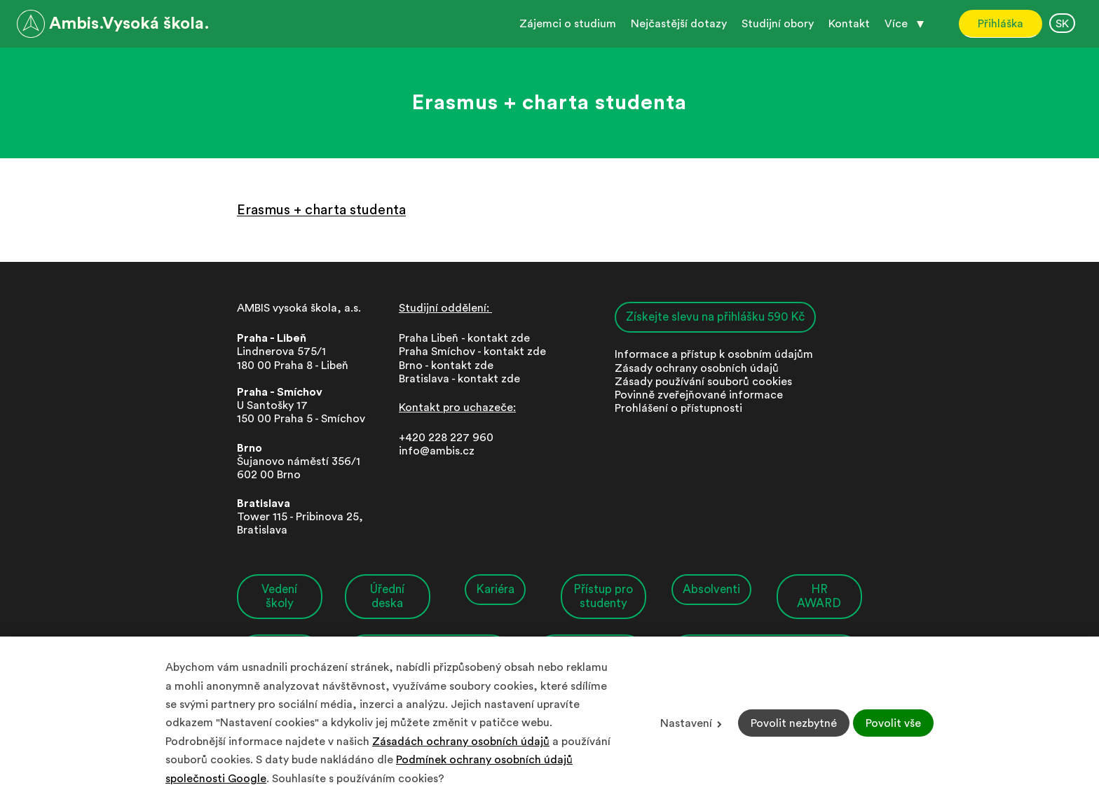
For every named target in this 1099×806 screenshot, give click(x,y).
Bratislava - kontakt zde (459, 378)
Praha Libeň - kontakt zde (467, 338)
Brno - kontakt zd (443, 365)
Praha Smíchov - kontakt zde (472, 351)
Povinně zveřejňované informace (699, 395)
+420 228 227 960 (446, 437)
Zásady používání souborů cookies (703, 381)
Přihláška (1000, 23)
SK (1062, 23)
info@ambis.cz (437, 451)
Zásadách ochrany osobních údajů (461, 741)
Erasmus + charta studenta (321, 210)
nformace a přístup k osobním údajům (715, 354)
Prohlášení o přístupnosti (678, 408)
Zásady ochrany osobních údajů (697, 368)
